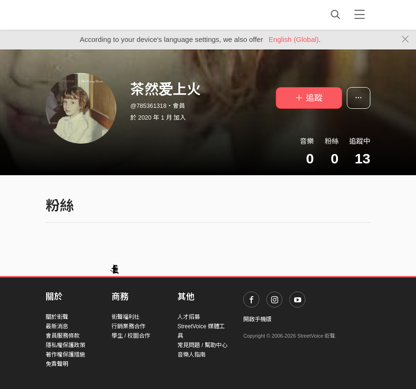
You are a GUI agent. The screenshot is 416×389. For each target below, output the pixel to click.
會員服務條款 (63, 335)
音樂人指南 (191, 354)
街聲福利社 (126, 317)
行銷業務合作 (128, 326)
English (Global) (294, 39)
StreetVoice (84, 14)
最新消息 (57, 326)
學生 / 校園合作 (131, 335)
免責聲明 (57, 364)
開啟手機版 (257, 319)
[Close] (405, 39)
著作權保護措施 (65, 354)
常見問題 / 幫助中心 (202, 345)
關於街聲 (57, 317)
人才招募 (188, 317)
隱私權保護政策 (65, 345)
